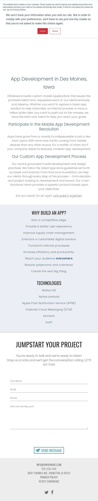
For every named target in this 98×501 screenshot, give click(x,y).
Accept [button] (42, 31)
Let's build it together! (67, 196)
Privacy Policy (49, 477)
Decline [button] (55, 31)
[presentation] (49, 436)
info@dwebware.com (49, 465)
